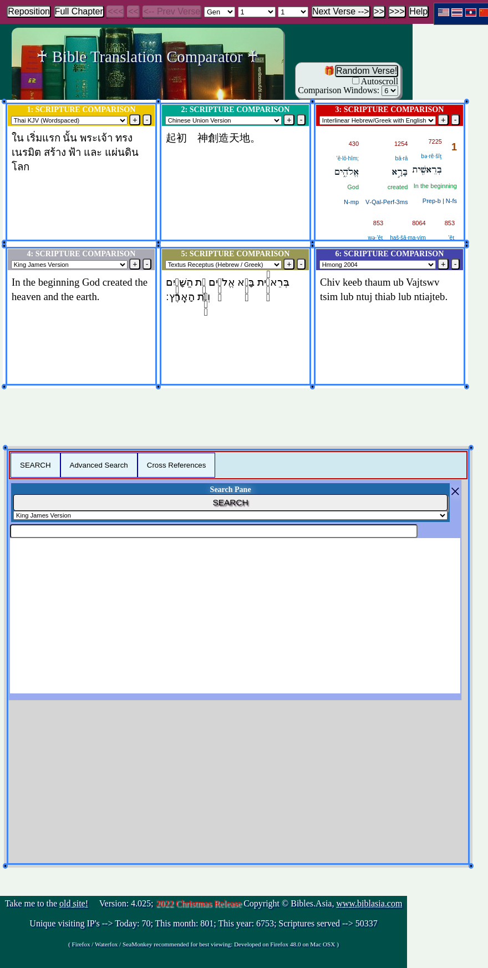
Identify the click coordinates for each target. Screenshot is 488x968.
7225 (435, 141)
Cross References (176, 465)
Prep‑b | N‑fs (440, 200)
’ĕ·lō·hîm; (347, 158)
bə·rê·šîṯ (431, 156)
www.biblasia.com (369, 903)
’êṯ (451, 238)
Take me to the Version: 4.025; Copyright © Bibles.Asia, (204, 924)
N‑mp (351, 202)
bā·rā (401, 158)
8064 (418, 223)
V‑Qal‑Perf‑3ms (386, 202)
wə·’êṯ (375, 238)
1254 (401, 143)
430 (354, 143)
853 (450, 223)
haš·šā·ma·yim (407, 238)
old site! (73, 903)
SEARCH (35, 465)
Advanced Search (99, 465)
